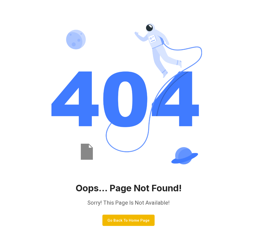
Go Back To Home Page (128, 220)
